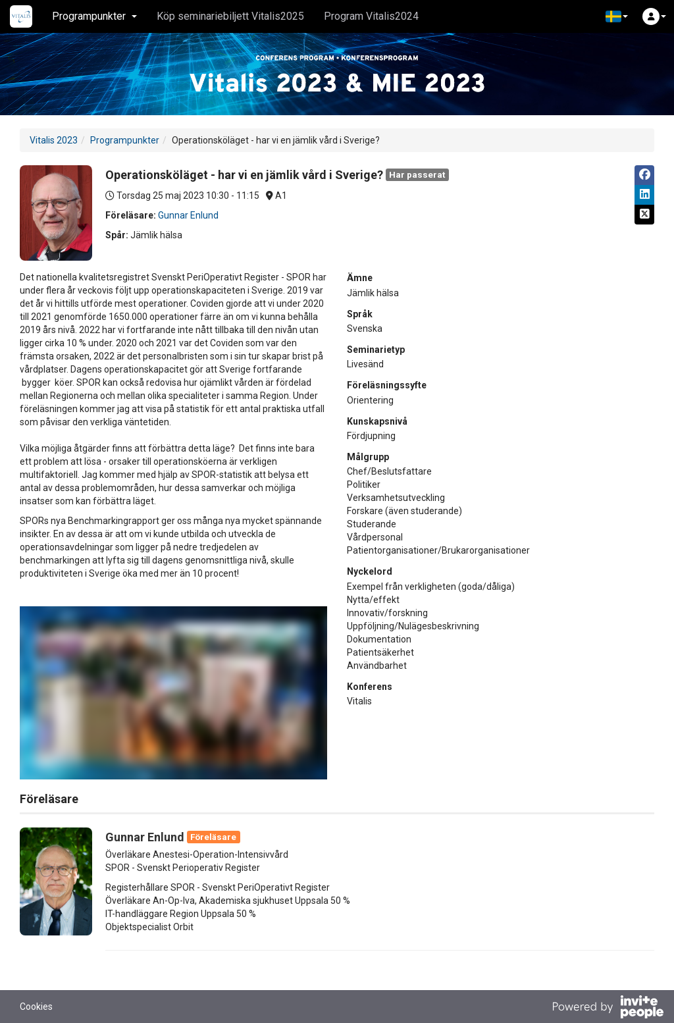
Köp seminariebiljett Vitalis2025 (230, 16)
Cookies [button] (36, 1006)
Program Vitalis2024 (371, 16)
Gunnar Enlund (188, 215)
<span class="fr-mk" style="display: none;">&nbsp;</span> (173, 692)
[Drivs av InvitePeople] (607, 1008)
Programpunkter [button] (94, 16)
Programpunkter (124, 140)
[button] (617, 16)
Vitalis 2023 (54, 140)
